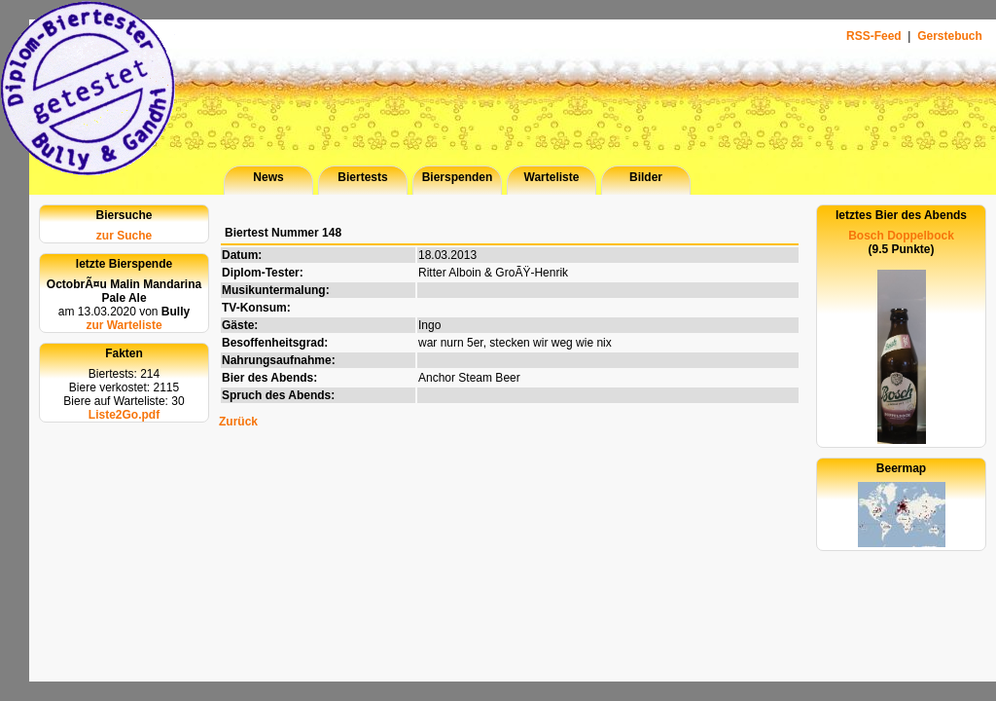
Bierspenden (457, 177)
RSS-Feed (875, 36)
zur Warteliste (123, 325)
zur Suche (124, 235)
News (268, 177)
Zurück (238, 421)
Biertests (362, 177)
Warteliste (552, 177)
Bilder (645, 177)
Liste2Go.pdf (124, 415)
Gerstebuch (949, 36)
